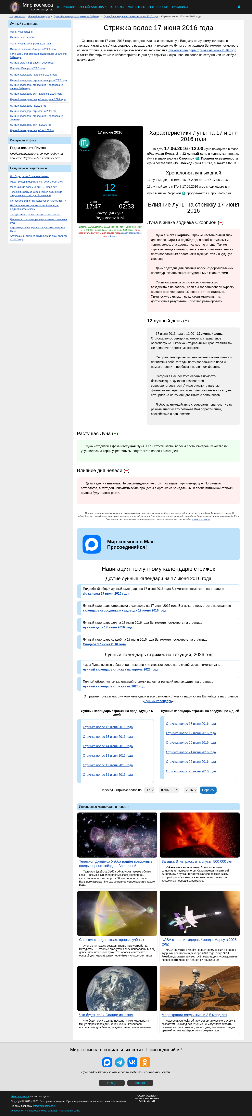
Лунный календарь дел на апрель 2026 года (36, 93)
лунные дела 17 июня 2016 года (107, 627)
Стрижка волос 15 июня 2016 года (108, 736)
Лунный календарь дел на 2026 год (30, 124)
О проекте (17, 1110)
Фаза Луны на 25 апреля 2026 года (30, 43)
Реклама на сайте (69, 1110)
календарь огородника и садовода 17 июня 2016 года (124, 610)
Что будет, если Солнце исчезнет (29, 176)
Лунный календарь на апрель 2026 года (33, 74)
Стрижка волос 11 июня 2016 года (108, 774)
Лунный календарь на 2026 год (28, 105)
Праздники (179, 6)
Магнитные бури (141, 6)
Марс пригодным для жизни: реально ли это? (36, 181)
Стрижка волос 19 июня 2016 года (191, 733)
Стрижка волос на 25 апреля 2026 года (33, 49)
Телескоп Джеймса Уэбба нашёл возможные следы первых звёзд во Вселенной (36, 193)
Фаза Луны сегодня (21, 31)
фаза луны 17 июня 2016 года (106, 593)
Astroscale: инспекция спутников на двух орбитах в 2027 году (38, 237)
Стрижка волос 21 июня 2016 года (191, 752)
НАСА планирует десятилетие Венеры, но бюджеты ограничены (34, 207)
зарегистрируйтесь (132, 233)
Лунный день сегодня (22, 37)
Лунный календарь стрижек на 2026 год (33, 111)
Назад (111, 1083)
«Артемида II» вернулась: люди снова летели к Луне (37, 229)
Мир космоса (17, 16)
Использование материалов (41, 1110)
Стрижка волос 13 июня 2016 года (108, 755)
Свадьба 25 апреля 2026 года (27, 68)
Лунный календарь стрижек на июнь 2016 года (131, 16)
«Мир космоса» (20, 1096)
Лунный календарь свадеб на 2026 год (32, 130)
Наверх (140, 1083)
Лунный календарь (92, 6)
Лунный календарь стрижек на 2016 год (77, 16)
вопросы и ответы (201, 519)
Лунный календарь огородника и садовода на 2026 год (36, 117)
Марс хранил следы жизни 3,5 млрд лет (33, 186)
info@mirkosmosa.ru (44, 1105)
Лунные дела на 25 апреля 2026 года (31, 62)
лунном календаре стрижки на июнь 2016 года (202, 50)
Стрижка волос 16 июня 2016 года (108, 727)
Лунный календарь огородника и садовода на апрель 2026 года (36, 86)
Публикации (65, 6)
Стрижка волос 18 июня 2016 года (191, 723)
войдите (112, 236)
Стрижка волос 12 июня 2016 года (108, 765)
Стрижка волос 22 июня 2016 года (191, 761)
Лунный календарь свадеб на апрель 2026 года (38, 99)
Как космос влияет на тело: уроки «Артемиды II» (38, 200)
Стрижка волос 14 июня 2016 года (108, 746)
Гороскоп (117, 6)
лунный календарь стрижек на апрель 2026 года (120, 669)
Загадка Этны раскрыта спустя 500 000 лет (35, 214)
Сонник (163, 6)
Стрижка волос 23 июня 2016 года (191, 771)
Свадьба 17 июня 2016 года (104, 644)
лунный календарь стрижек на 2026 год (114, 686)
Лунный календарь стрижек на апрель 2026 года (38, 80)
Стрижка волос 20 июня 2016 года (191, 742)
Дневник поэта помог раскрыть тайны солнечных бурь (38, 221)
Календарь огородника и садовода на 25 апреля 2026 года (38, 55)
